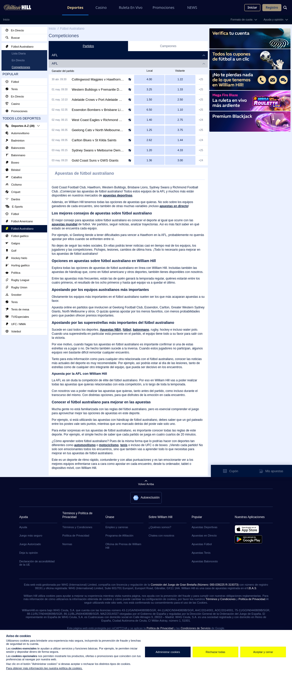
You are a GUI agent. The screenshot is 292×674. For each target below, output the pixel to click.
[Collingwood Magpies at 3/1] (149, 79)
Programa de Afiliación (119, 535)
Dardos (13, 199)
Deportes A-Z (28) (23, 125)
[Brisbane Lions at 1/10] (180, 109)
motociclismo (109, 445)
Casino (101, 7)
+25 (201, 79)
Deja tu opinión (28, 552)
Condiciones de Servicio (196, 628)
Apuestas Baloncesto (205, 561)
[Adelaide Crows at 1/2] (149, 99)
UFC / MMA (16, 324)
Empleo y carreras (116, 527)
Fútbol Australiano (19, 46)
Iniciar (252, 7)
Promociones (163, 7)
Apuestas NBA (110, 329)
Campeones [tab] (168, 46)
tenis (123, 445)
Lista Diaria (19, 53)
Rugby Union (16, 287)
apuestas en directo (174, 206)
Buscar (13, 37)
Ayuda (23, 527)
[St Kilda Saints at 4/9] (180, 140)
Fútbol (12, 81)
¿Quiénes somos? (160, 527)
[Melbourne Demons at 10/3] (180, 150)
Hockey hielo (16, 258)
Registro (272, 7)
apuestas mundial (64, 224)
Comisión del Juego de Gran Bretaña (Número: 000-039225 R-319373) (195, 584)
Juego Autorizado (30, 544)
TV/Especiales (17, 316)
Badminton (15, 140)
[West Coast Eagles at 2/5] (149, 119)
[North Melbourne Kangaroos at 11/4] (180, 130)
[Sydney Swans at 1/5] (149, 150)
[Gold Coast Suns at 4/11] (149, 160)
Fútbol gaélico (17, 235)
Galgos (13, 243)
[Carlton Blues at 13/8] (149, 140)
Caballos (14, 177)
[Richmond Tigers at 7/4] (180, 119)
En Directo (15, 30)
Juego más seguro (30, 535)
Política (13, 272)
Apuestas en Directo (204, 535)
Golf (11, 250)
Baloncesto (15, 147)
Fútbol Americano (19, 221)
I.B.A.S (251, 588)
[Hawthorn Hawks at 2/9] (180, 79)
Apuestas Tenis (201, 552)
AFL (55, 63)
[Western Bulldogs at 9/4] (149, 89)
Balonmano (15, 155)
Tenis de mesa (17, 309)
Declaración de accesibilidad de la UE (36, 563)
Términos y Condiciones (77, 527)
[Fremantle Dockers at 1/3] (180, 89)
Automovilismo (17, 133)
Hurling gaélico (18, 265)
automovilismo (85, 445)
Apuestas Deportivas (204, 527)
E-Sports (14, 206)
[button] (146, 497)
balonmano (141, 329)
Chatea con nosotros (161, 535)
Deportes (75, 7)
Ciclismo (14, 184)
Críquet (13, 191)
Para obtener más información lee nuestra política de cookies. (44, 668)
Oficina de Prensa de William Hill (123, 546)
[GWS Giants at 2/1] (180, 160)
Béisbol (13, 169)
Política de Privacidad (75, 535)
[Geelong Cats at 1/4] (149, 130)
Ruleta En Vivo (130, 7)
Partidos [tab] (88, 46)
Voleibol (13, 331)
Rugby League (17, 280)
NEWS (192, 7)
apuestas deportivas (117, 195)
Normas (67, 544)
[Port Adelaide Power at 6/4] (180, 99)
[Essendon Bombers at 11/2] (149, 109)
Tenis (12, 89)
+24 (201, 119)
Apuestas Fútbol (202, 544)
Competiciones (21, 67)
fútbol (127, 329)
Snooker (14, 294)
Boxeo (12, 162)
